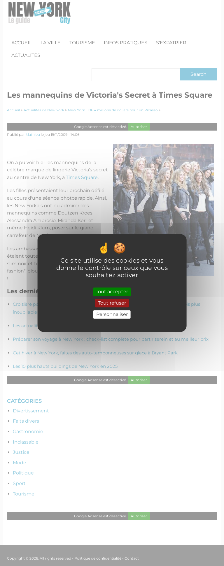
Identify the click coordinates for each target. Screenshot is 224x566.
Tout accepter (112, 291)
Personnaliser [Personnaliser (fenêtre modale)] (112, 314)
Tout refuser (112, 303)
